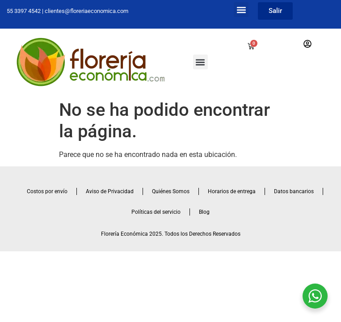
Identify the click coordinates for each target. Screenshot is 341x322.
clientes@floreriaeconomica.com (86, 11)
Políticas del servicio (156, 212)
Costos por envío (47, 191)
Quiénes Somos (170, 191)
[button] (241, 9)
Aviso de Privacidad (110, 191)
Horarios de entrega (232, 191)
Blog (204, 212)
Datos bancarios (294, 191)
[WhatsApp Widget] (315, 296)
